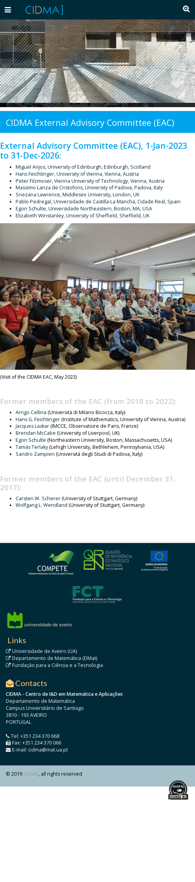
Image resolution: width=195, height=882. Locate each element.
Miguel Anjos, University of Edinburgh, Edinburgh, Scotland (83, 167)
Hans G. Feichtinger (38, 419)
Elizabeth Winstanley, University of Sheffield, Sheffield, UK (82, 215)
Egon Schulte (31, 440)
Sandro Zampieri (35, 454)
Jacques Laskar (32, 426)
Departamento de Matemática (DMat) (51, 658)
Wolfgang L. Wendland (41, 505)
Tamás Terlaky (32, 447)
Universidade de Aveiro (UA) (41, 651)
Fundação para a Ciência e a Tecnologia (54, 665)
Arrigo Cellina (31, 412)
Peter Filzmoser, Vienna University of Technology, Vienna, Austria (90, 181)
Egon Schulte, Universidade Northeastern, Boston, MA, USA (84, 208)
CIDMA (31, 774)
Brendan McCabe (36, 433)
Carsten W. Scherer (38, 498)
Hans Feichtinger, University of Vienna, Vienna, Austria (77, 174)
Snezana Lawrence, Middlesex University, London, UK (77, 194)
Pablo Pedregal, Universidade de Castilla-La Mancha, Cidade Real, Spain (98, 201)
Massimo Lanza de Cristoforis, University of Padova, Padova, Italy (89, 187)
